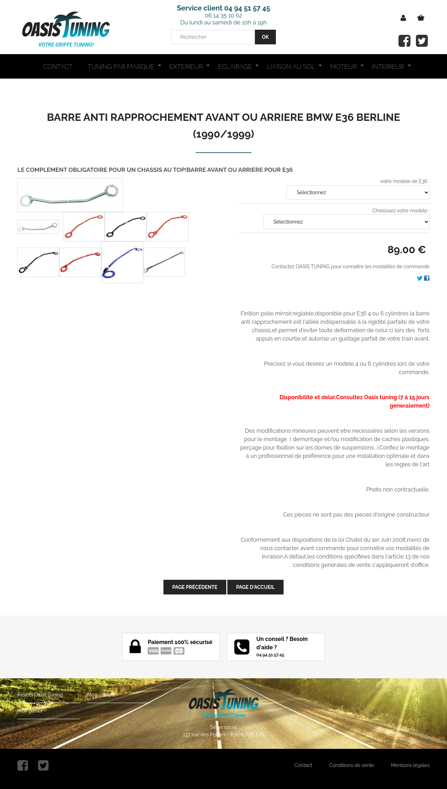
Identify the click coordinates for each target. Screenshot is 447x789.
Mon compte (101, 694)
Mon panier (30, 711)
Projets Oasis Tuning (40, 694)
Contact (303, 765)
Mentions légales (410, 765)
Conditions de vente (351, 765)
